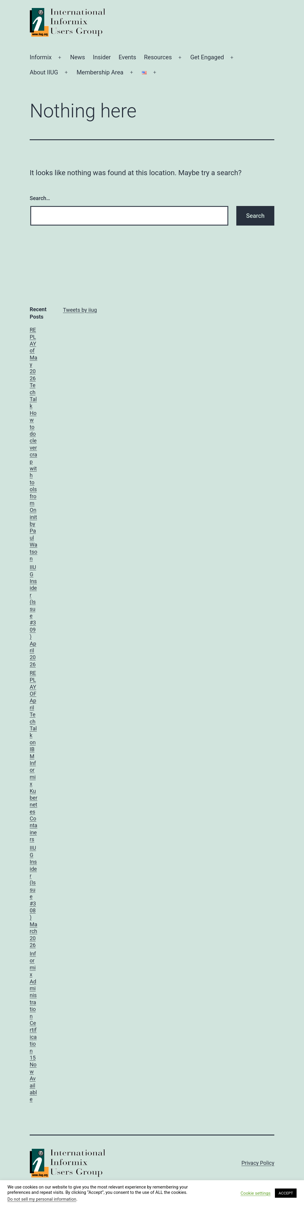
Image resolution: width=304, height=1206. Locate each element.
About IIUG (44, 72)
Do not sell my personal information (41, 1199)
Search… (40, 198)
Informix (41, 57)
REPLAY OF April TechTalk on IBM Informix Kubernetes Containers (33, 756)
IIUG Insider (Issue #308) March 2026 (33, 896)
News (77, 57)
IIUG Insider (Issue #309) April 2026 (33, 615)
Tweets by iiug (80, 310)
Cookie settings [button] (255, 1193)
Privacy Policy (257, 1163)
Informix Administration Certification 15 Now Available (33, 1026)
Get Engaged (207, 57)
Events (127, 57)
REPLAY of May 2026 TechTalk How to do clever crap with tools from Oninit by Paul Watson (33, 444)
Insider (102, 57)
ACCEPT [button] (285, 1193)
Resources (158, 57)
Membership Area (100, 72)
